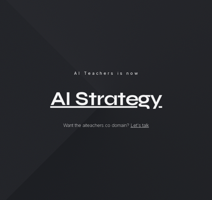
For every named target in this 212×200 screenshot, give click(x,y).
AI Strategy (106, 99)
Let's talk (140, 125)
